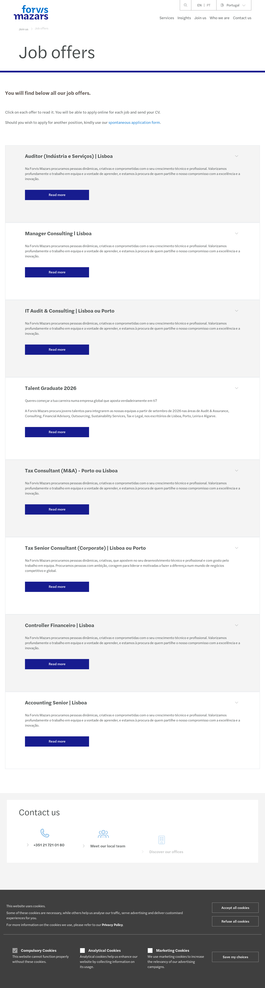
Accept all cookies (235, 907)
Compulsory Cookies (38, 950)
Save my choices (235, 956)
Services (167, 17)
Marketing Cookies (172, 950)
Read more (57, 194)
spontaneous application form (134, 122)
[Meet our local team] (103, 845)
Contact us (242, 17)
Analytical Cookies (104, 950)
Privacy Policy (112, 924)
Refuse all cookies (235, 921)
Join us (200, 17)
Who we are (220, 17)
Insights (184, 17)
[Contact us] (45, 839)
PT (208, 5)
